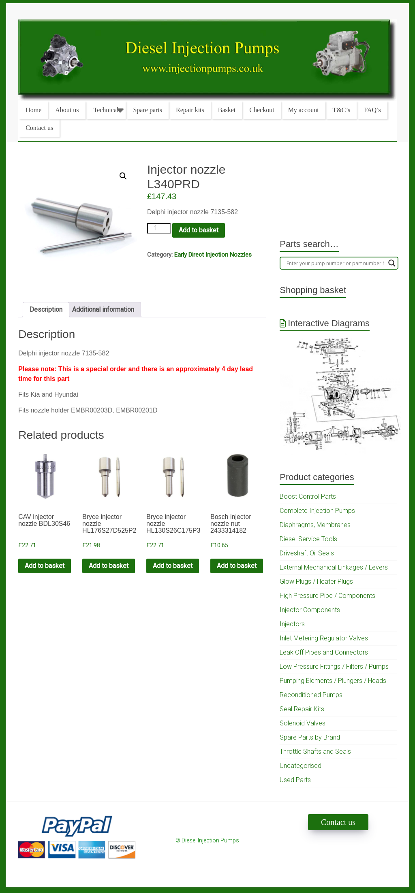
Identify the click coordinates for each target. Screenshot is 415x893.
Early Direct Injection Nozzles (213, 254)
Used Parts (295, 780)
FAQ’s (372, 109)
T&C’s (342, 109)
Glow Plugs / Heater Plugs (316, 581)
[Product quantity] (159, 228)
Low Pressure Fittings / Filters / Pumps (334, 666)
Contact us (39, 127)
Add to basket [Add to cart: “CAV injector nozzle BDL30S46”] (44, 566)
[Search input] (335, 263)
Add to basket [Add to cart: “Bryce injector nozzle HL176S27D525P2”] (108, 566)
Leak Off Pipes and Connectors (324, 652)
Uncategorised (300, 766)
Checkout (261, 109)
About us (67, 109)
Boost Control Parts (308, 496)
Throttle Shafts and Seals (315, 751)
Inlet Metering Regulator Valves (324, 638)
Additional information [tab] (103, 309)
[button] (123, 176)
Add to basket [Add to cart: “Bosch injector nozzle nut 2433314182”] (237, 566)
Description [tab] (46, 309)
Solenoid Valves (302, 723)
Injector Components (310, 610)
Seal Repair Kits (302, 709)
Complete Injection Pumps (317, 511)
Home (33, 109)
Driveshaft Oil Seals (307, 553)
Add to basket (198, 230)
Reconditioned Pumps (311, 695)
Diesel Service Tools (308, 539)
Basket (227, 109)
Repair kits (190, 109)
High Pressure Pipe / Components (327, 596)
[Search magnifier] (392, 263)
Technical (106, 109)
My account (303, 109)
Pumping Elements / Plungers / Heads (333, 681)
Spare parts (147, 109)
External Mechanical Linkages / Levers (334, 567)
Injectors (292, 624)
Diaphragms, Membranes (315, 525)
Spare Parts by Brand (310, 737)
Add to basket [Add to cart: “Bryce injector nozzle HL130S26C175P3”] (173, 566)
